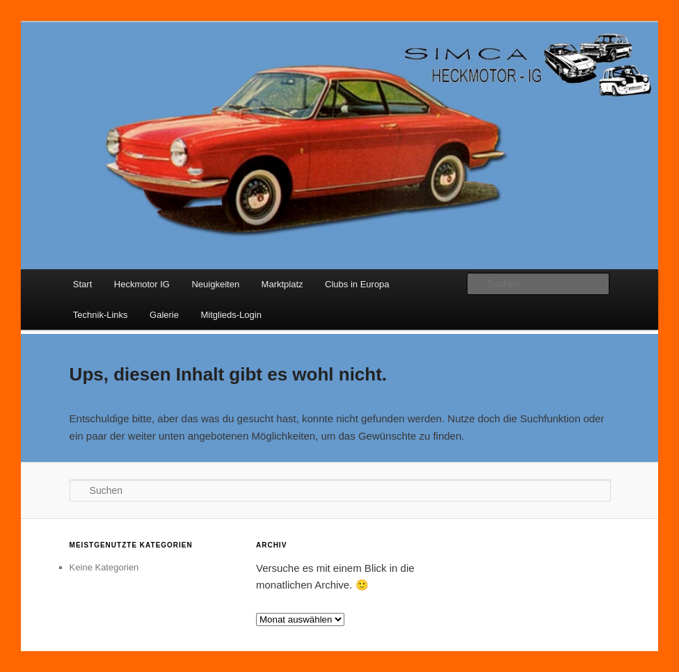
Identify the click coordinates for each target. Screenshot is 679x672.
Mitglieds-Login (230, 315)
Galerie (164, 315)
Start (82, 284)
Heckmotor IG (142, 284)
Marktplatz (282, 284)
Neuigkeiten (215, 284)
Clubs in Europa (357, 284)
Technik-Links (100, 315)
